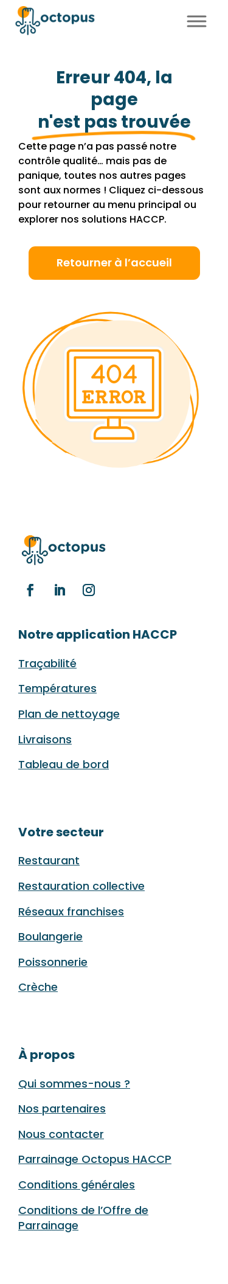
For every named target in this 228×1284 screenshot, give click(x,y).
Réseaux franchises (71, 911)
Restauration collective (81, 886)
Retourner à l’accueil (114, 262)
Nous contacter (61, 1134)
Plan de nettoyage (69, 713)
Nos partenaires (62, 1108)
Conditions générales (76, 1184)
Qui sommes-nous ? (74, 1083)
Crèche (38, 986)
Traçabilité (47, 663)
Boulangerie (50, 936)
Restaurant (49, 860)
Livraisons (45, 739)
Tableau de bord (63, 764)
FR (156, 19)
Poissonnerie (53, 962)
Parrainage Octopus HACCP (94, 1159)
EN (170, 19)
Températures (57, 688)
